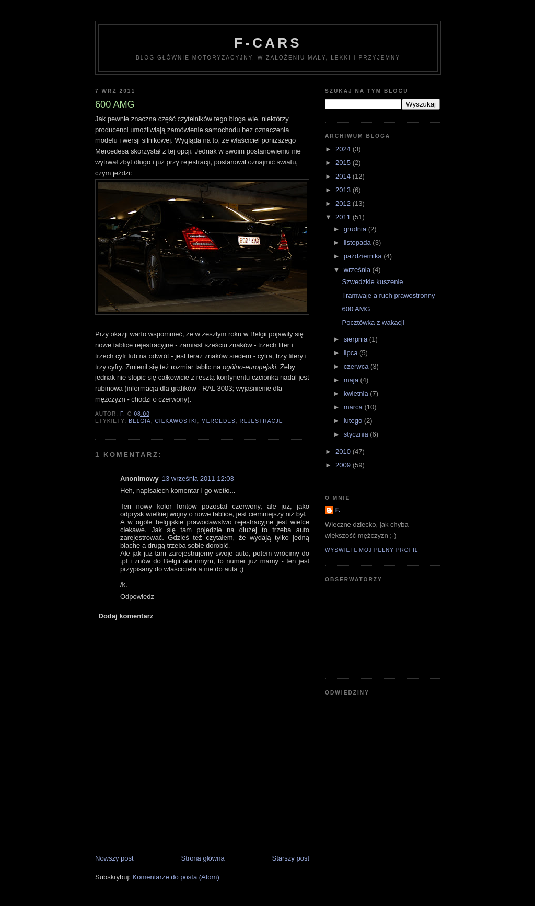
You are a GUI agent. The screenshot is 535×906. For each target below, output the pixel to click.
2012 (344, 203)
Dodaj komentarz (126, 616)
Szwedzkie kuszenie (372, 282)
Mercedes (218, 421)
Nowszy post (114, 858)
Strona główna (203, 858)
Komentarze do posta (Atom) (176, 877)
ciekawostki (176, 421)
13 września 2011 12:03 (198, 479)
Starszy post (290, 858)
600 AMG (356, 309)
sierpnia (356, 339)
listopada (358, 242)
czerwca (357, 366)
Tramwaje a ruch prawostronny (388, 295)
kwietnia (357, 393)
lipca (351, 353)
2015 (344, 163)
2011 (344, 217)
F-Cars (267, 43)
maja (352, 380)
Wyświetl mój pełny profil (371, 550)
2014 (344, 176)
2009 (344, 465)
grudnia (356, 229)
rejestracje (261, 421)
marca (354, 407)
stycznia (357, 434)
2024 (344, 149)
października (364, 256)
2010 (344, 451)
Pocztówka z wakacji (373, 322)
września (358, 270)
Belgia (140, 421)
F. (338, 510)
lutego (354, 421)
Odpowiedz (137, 597)
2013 (344, 190)
